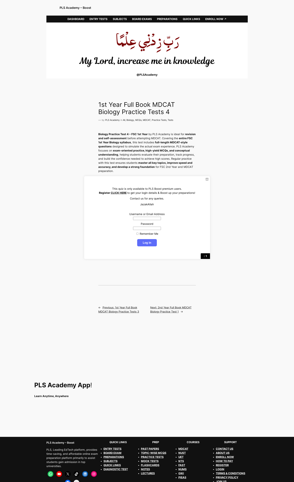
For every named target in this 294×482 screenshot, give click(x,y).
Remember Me (147, 233)
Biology (130, 120)
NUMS (182, 469)
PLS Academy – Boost (75, 8)
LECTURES (148, 473)
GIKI (181, 473)
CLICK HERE (119, 192)
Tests (170, 120)
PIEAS (182, 477)
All (124, 120)
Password (147, 223)
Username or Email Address (147, 214)
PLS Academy (112, 120)
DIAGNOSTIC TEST (116, 469)
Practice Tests (159, 120)
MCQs (138, 120)
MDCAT (147, 120)
